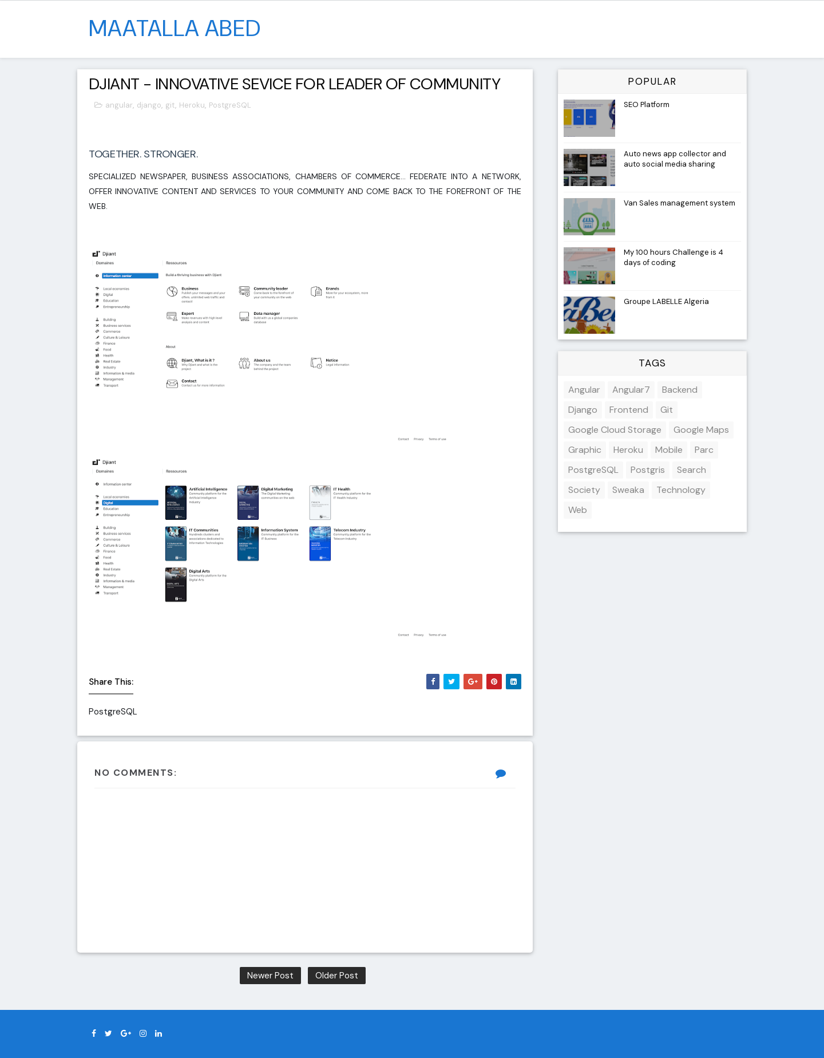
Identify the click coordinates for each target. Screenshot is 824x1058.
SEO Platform (647, 104)
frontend (628, 410)
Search (691, 470)
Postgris (648, 470)
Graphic (584, 450)
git (170, 105)
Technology (681, 490)
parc (704, 450)
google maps (701, 430)
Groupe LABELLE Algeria (666, 301)
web (577, 510)
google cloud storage (614, 430)
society (584, 490)
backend (680, 390)
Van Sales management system (679, 203)
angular (119, 105)
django (149, 105)
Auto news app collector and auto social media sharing (675, 159)
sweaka (628, 490)
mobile (669, 450)
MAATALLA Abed (175, 28)
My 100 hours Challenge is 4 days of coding (673, 257)
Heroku (192, 105)
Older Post (336, 975)
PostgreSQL (230, 105)
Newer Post (270, 975)
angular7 (631, 390)
